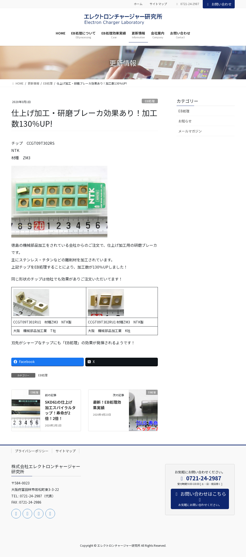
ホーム (138, 4)
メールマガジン (190, 131)
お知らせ (185, 121)
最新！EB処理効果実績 (107, 404)
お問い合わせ (219, 4)
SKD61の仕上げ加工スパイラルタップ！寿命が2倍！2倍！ (60, 410)
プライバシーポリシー (32, 450)
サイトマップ (158, 4)
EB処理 (150, 101)
